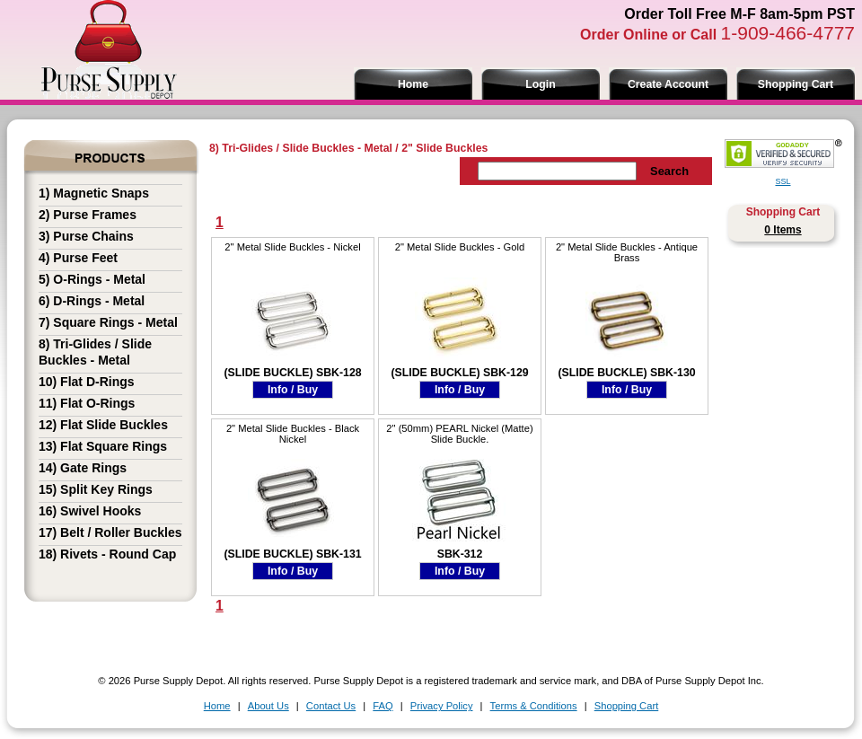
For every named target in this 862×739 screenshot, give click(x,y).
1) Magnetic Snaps (94, 193)
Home (413, 84)
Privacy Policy (441, 705)
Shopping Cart (795, 84)
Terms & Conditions (533, 705)
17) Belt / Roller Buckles (110, 532)
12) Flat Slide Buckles (103, 425)
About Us (268, 705)
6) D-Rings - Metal (92, 301)
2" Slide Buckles (444, 148)
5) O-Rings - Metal (92, 279)
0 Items (782, 230)
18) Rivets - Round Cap (107, 554)
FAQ (382, 705)
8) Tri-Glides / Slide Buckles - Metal (300, 148)
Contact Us (331, 705)
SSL (782, 181)
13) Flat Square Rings (103, 446)
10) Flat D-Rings (87, 381)
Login (540, 84)
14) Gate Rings (83, 468)
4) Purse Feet (78, 258)
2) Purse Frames (87, 214)
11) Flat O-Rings (87, 403)
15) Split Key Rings (96, 489)
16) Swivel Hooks (90, 511)
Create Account (668, 84)
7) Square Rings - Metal (108, 322)
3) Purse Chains (86, 236)
